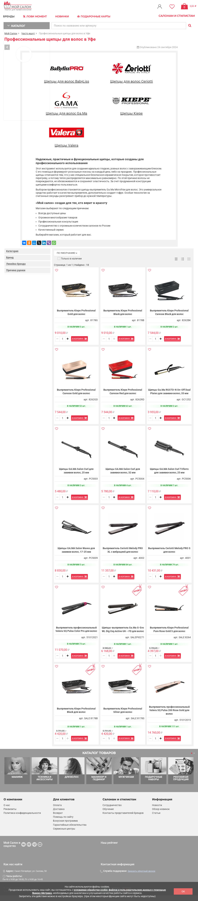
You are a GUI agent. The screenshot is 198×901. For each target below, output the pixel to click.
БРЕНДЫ (10, 16)
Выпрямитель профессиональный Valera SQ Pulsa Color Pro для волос (76, 633)
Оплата (57, 810)
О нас (7, 810)
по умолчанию (67, 251)
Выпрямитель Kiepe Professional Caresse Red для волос (123, 392)
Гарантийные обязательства (69, 830)
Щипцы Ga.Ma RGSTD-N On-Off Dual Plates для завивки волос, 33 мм (169, 392)
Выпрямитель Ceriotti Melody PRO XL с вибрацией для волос (123, 552)
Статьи (156, 818)
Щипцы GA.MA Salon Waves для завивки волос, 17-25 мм (76, 552)
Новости (157, 810)
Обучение (108, 814)
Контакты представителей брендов (123, 818)
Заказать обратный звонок (141, 877)
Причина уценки (15, 269)
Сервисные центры (64, 834)
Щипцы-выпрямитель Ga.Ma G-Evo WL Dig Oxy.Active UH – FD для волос (122, 633)
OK (183, 891)
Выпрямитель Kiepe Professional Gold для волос (76, 311)
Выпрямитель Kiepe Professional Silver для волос (123, 716)
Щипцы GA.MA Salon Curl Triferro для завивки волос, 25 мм (169, 473)
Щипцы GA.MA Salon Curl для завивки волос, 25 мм (76, 473)
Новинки (62, 16)
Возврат (58, 818)
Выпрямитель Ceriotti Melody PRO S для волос (169, 552)
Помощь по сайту (63, 822)
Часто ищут (28, 32)
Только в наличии (71, 257)
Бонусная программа (65, 826)
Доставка (59, 814)
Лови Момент (35, 16)
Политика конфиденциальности (22, 818)
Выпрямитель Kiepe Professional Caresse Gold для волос (76, 392)
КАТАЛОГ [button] (14, 24)
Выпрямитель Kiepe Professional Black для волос (123, 311)
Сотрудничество (112, 810)
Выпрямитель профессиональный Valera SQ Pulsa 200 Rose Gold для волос (169, 716)
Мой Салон (10, 32)
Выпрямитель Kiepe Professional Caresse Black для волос (169, 311)
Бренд (10, 256)
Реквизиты (10, 814)
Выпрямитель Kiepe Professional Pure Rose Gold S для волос (169, 633)
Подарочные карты (94, 16)
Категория (12, 249)
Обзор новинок (161, 814)
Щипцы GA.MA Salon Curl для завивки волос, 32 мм (122, 473)
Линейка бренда (16, 262)
